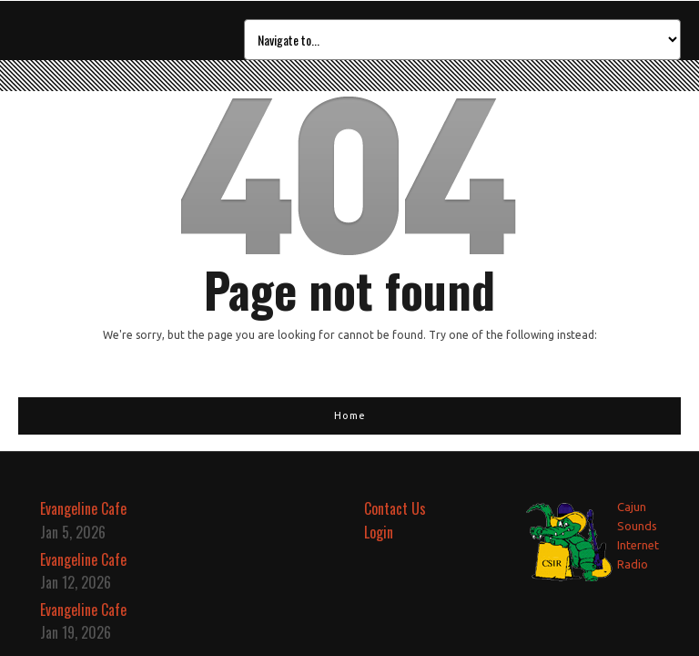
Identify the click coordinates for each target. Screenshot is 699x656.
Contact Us (395, 508)
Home (350, 415)
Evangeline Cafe (83, 508)
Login (378, 532)
